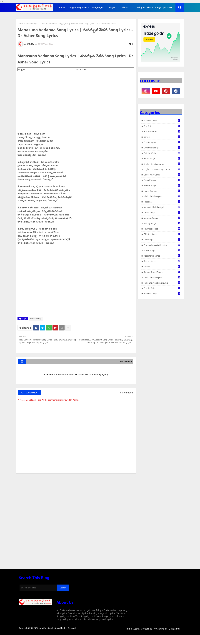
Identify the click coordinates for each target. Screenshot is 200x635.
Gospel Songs (162, 180)
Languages (98, 7)
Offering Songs (162, 234)
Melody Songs (162, 223)
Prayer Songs (162, 250)
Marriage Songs (162, 218)
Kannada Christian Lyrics (162, 207)
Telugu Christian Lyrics (47, 628)
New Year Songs (162, 228)
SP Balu (162, 266)
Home (62, 7)
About (136, 628)
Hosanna (162, 201)
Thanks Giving (162, 288)
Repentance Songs (162, 255)
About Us (127, 7)
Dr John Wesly (162, 153)
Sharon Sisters (162, 261)
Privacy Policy (160, 628)
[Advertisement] (76, 499)
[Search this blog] (38, 588)
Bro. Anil (162, 126)
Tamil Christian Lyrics (162, 277)
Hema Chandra (162, 191)
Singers (113, 7)
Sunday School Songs (162, 272)
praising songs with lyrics (162, 245)
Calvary (162, 136)
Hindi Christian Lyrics (162, 196)
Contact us (146, 628)
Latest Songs (31, 23)
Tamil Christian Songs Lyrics (162, 282)
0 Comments (126, 392)
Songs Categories (77, 7)
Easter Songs (162, 158)
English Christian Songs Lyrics (162, 169)
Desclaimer (174, 628)
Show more (126, 361)
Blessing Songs (162, 120)
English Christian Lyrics (162, 163)
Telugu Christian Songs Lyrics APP (154, 7)
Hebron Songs (162, 185)
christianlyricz (162, 142)
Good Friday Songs (162, 174)
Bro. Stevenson (162, 131)
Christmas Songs (162, 147)
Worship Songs (162, 293)
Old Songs (162, 239)
